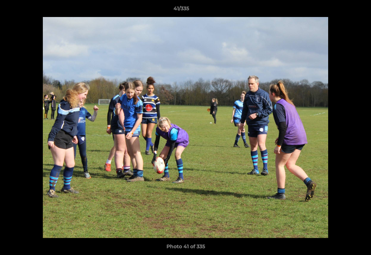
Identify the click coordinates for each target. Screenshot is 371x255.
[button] (341, 10)
